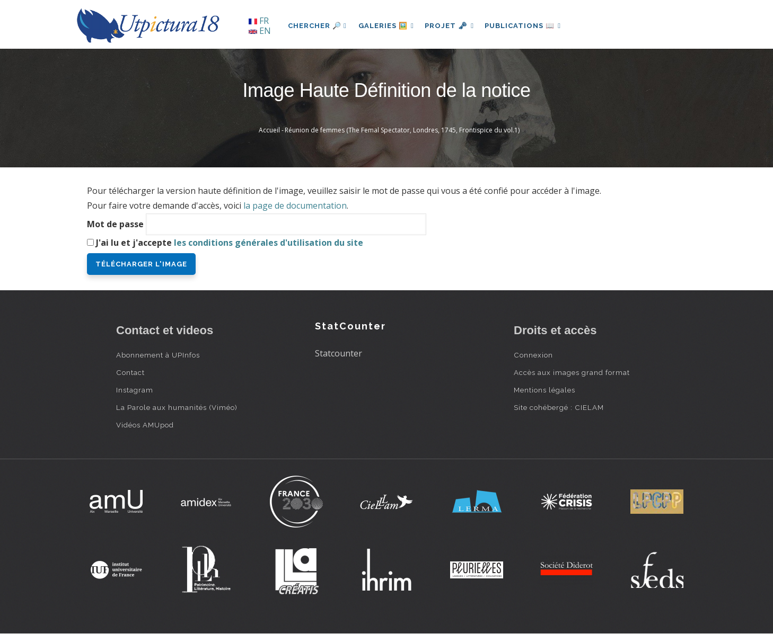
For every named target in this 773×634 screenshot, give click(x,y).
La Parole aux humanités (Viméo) (177, 407)
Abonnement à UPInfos (158, 355)
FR (259, 20)
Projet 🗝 (452, 26)
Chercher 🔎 (317, 26)
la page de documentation (295, 205)
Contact (130, 372)
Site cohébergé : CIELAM (559, 407)
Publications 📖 (527, 26)
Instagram (134, 390)
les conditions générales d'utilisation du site (268, 242)
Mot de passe (115, 224)
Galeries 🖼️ (387, 26)
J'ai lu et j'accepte (229, 242)
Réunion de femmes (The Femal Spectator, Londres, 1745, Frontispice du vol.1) (402, 130)
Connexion (533, 355)
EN (260, 31)
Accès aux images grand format (572, 372)
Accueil (269, 130)
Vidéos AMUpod (145, 425)
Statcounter (338, 353)
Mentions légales (544, 390)
